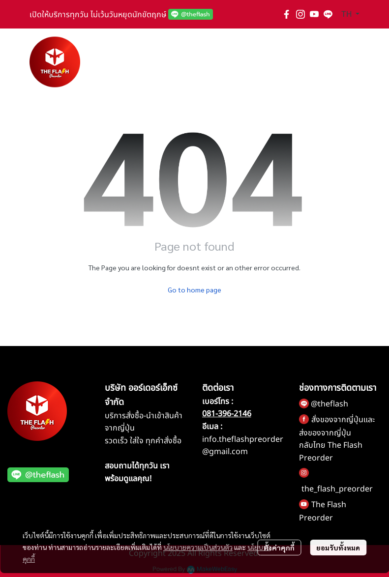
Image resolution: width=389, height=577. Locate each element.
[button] (350, 14)
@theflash (329, 404)
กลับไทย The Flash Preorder (330, 451)
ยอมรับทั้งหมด (338, 547)
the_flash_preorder (337, 489)
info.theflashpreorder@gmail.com (242, 445)
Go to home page (194, 289)
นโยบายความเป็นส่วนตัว (198, 547)
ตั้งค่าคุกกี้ (279, 547)
